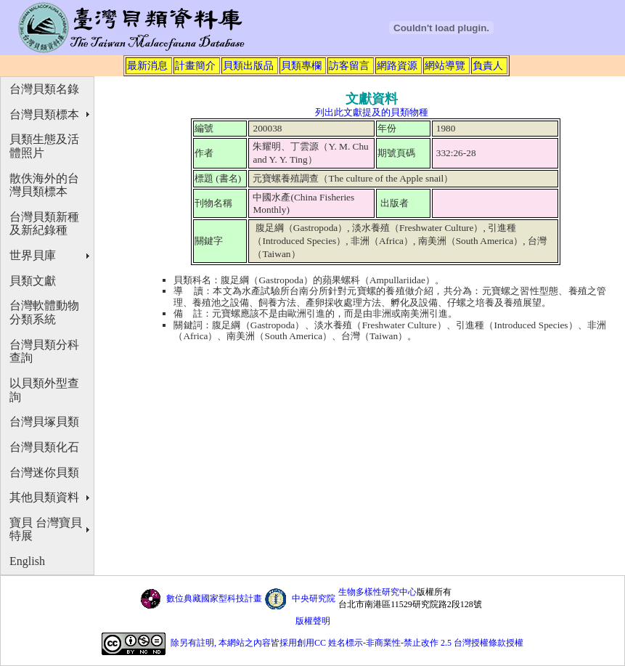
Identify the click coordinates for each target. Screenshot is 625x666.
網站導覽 (445, 65)
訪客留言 (349, 65)
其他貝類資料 (44, 497)
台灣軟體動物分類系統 (44, 312)
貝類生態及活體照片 (44, 146)
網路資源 (397, 65)
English (27, 561)
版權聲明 (312, 621)
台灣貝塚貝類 (44, 421)
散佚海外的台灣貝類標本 (44, 185)
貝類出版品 (248, 65)
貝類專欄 (301, 65)
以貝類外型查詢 (44, 390)
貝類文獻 (32, 281)
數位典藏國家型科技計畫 (214, 598)
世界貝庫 (32, 255)
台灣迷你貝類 (44, 472)
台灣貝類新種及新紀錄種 (44, 224)
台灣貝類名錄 (44, 89)
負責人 (488, 65)
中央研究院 (313, 598)
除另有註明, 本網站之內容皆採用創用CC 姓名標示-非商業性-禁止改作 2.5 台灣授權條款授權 (347, 643)
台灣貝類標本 (44, 114)
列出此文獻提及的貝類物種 (371, 112)
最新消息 (147, 65)
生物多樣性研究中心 (377, 592)
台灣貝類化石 (44, 447)
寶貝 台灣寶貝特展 (45, 529)
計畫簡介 (195, 65)
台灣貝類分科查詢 (44, 351)
